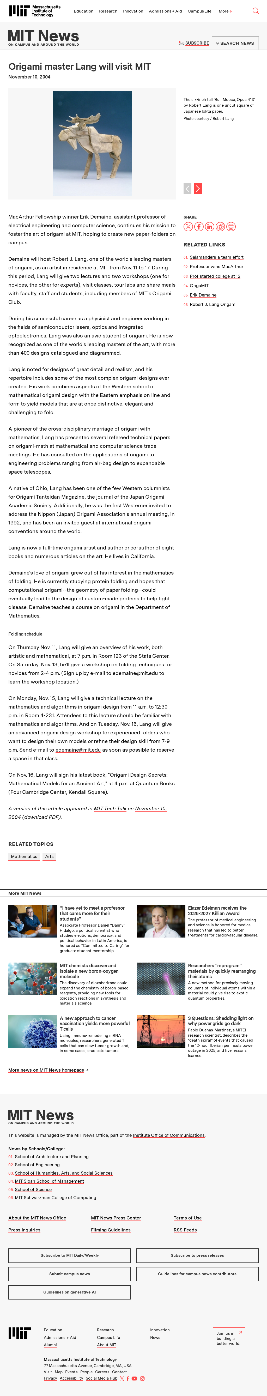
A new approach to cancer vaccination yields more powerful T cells (95, 1024)
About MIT (106, 1345)
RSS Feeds (185, 1229)
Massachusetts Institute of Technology (80, 1359)
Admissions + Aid (165, 11)
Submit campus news (69, 1274)
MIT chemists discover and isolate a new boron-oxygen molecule (89, 971)
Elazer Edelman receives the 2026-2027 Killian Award (217, 910)
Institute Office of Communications (169, 1135)
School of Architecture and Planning (52, 1156)
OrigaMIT (199, 285)
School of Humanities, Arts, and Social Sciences (64, 1173)
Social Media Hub (101, 1378)
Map (59, 1372)
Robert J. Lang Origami (213, 304)
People (86, 1372)
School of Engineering (37, 1164)
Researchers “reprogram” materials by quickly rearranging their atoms (222, 971)
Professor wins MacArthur (216, 266)
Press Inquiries (24, 1229)
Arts (49, 856)
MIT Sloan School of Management (49, 1181)
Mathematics (24, 856)
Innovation (133, 11)
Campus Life (199, 11)
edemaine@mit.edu (135, 673)
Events (71, 1372)
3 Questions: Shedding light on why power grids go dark (220, 1021)
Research (108, 11)
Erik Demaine (203, 295)
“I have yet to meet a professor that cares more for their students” (92, 913)
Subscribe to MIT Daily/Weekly (70, 1255)
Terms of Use (188, 1217)
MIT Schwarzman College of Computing (55, 1197)
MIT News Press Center (116, 1217)
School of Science (33, 1189)
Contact (119, 1372)
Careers (102, 1372)
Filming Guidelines (111, 1229)
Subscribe (197, 43)
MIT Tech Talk (110, 808)
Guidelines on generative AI (69, 1292)
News (155, 1337)
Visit (48, 1372)
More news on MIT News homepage (46, 1070)
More (225, 11)
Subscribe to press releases (197, 1255)
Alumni (50, 1345)
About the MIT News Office (37, 1217)
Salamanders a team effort (217, 257)
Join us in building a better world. (229, 1338)
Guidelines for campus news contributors (197, 1274)
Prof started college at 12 (215, 276)
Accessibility (71, 1378)
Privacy (50, 1378)
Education (83, 11)
